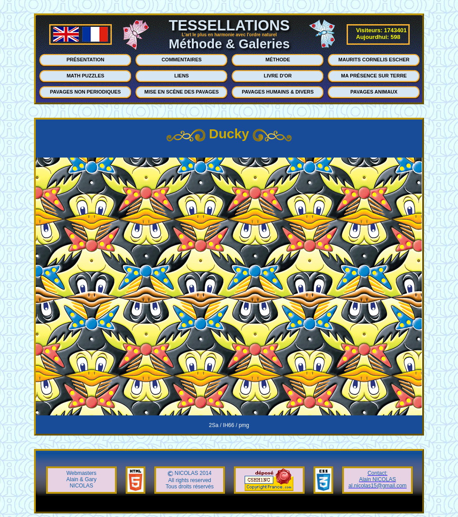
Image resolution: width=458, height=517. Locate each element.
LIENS (181, 75)
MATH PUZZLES (85, 75)
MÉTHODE (278, 59)
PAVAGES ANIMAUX (373, 91)
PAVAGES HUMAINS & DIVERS (278, 91)
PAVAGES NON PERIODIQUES (85, 91)
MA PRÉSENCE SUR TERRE (374, 75)
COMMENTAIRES (181, 59)
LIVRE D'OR (278, 75)
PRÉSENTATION (86, 59)
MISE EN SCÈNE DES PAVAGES (181, 91)
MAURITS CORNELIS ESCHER (374, 59)
